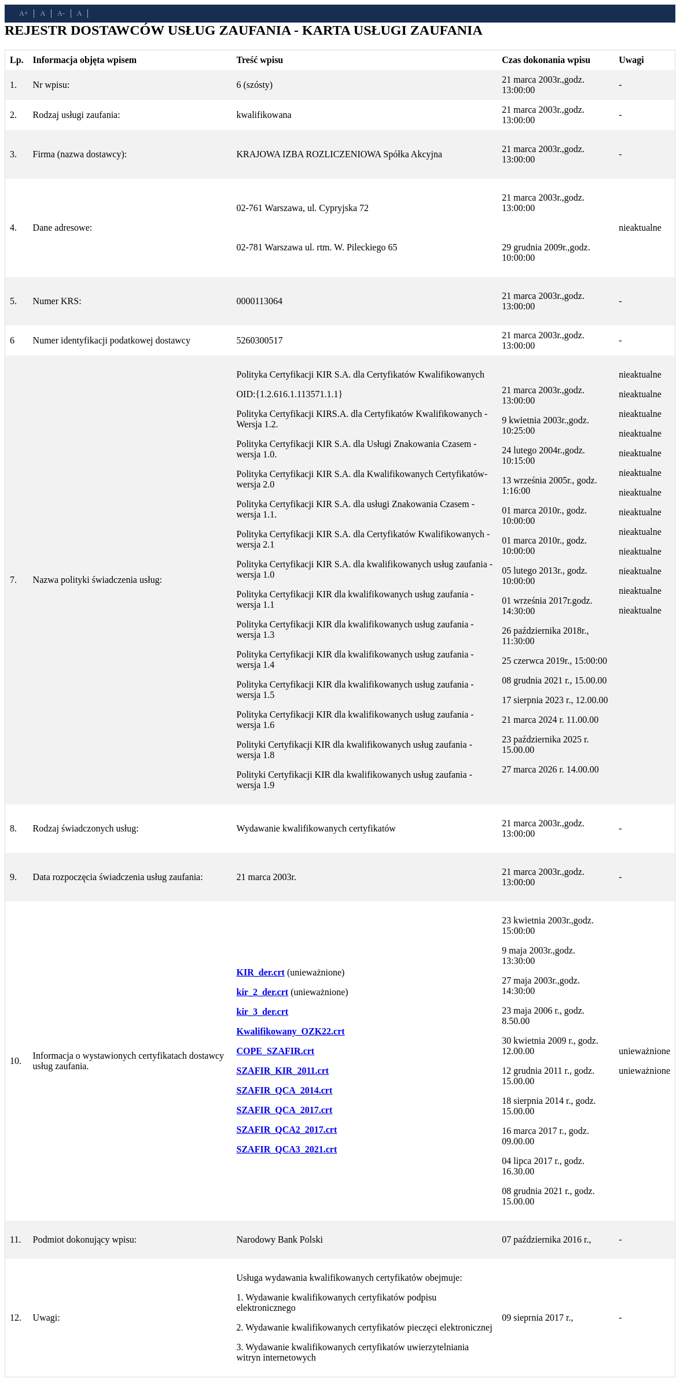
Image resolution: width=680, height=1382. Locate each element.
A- (61, 13)
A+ (23, 13)
